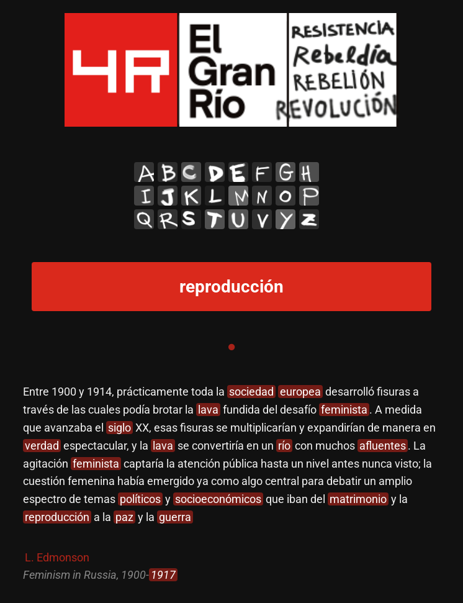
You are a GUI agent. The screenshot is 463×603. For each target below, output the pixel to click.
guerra (175, 517)
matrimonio (358, 499)
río (284, 445)
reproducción (57, 517)
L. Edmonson (57, 557)
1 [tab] (231, 347)
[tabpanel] (231, 483)
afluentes (382, 445)
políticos (140, 499)
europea (300, 391)
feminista (344, 409)
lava (208, 409)
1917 (163, 574)
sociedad (251, 391)
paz (124, 517)
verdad (42, 445)
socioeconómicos (218, 499)
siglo (119, 427)
